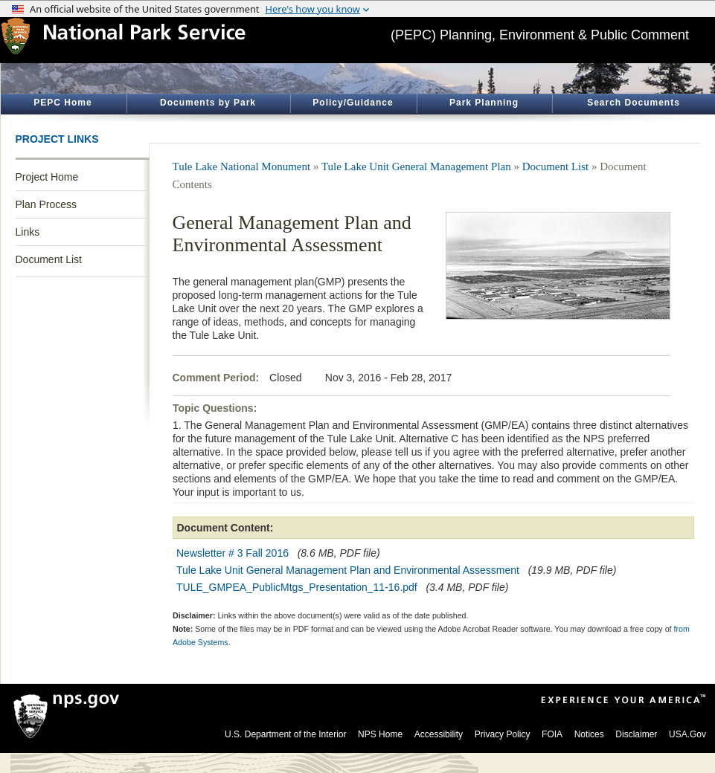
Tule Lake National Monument (242, 166)
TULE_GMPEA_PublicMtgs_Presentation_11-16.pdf (296, 587)
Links (28, 232)
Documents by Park (208, 102)
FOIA (552, 734)
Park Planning (484, 102)
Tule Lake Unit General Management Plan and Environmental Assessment (347, 570)
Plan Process (46, 204)
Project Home (47, 177)
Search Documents (633, 102)
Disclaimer (636, 734)
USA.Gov (687, 734)
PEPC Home (62, 102)
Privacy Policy (502, 734)
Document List (49, 259)
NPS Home (380, 734)
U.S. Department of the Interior (285, 734)
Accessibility (438, 734)
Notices (589, 734)
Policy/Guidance (352, 102)
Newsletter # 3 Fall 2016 (232, 553)
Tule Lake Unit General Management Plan (416, 166)
